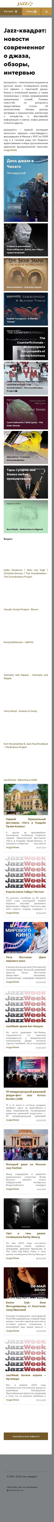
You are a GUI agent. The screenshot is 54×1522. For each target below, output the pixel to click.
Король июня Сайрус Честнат (25, 891)
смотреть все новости (25, 1436)
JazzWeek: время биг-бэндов (24, 1026)
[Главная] (26, 4)
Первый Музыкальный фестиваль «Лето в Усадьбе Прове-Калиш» (26, 823)
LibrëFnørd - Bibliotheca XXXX (20, 780)
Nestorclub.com (16, 1490)
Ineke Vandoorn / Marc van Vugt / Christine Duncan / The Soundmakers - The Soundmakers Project (26, 573)
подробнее (10, 150)
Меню (31, 11)
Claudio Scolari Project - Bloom (21, 609)
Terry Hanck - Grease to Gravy (20, 711)
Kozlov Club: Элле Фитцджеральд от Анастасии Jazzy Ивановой (26, 1306)
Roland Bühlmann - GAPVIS (18, 642)
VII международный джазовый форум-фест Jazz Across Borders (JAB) (26, 1095)
